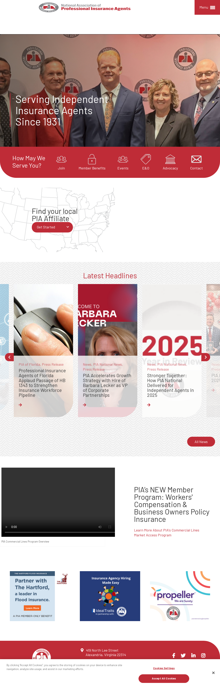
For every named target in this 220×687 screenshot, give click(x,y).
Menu (207, 7)
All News (201, 441)
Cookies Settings (164, 668)
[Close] (213, 672)
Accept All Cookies (164, 678)
